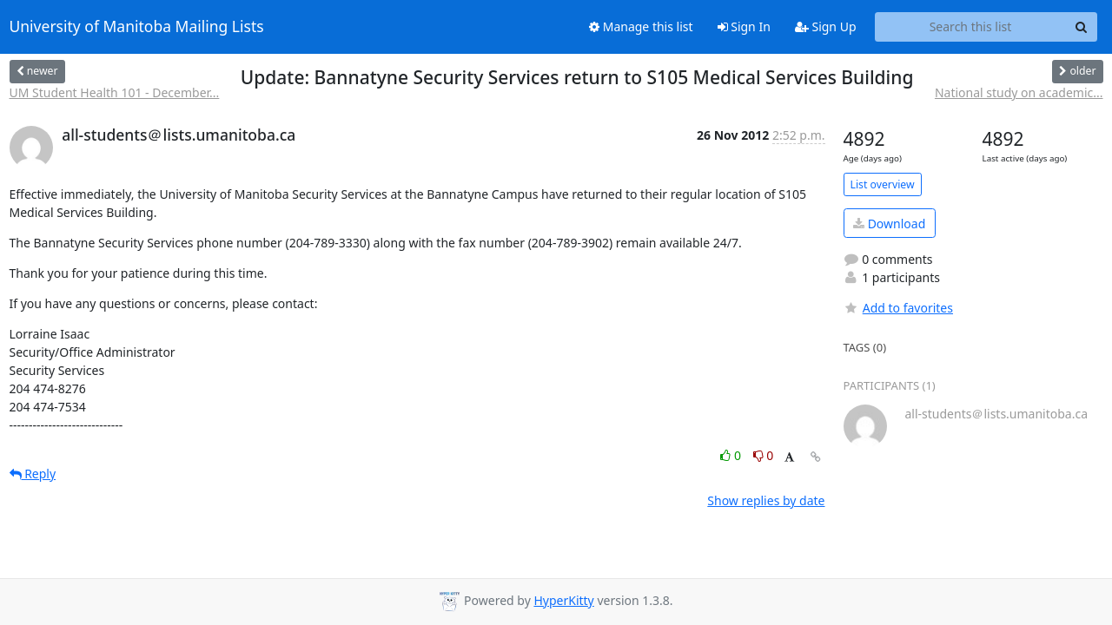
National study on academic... (1019, 92)
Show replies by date (765, 500)
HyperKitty (563, 600)
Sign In (744, 26)
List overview (883, 184)
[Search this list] (971, 27)
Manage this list (641, 26)
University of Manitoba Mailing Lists (137, 26)
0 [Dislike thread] (763, 455)
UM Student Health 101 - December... (115, 92)
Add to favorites (898, 307)
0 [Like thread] (732, 455)
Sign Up (826, 26)
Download (889, 223)
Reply (33, 473)
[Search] (1081, 27)
